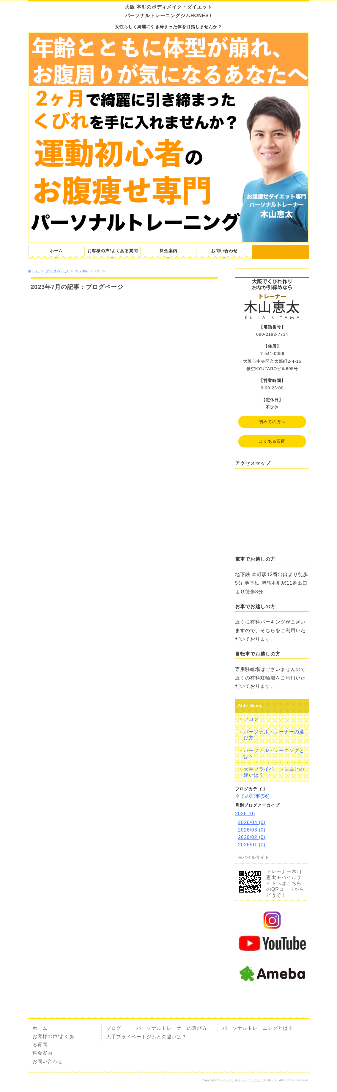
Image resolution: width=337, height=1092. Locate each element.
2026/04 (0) (251, 822)
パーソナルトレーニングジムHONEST (250, 1080)
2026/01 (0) (251, 844)
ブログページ (57, 271)
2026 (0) (245, 813)
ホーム (56, 250)
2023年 (81, 271)
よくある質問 (272, 441)
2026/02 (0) (251, 837)
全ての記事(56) (252, 796)
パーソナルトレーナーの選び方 (274, 734)
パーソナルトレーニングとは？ (274, 753)
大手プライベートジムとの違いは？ (274, 772)
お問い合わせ (224, 250)
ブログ (251, 719)
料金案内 (168, 250)
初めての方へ (272, 421)
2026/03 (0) (251, 829)
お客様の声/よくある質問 (112, 250)
